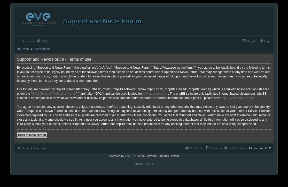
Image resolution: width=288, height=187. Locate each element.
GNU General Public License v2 (54, 93)
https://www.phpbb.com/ (237, 98)
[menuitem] (42, 41)
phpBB (129, 155)
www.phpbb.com (156, 93)
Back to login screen (32, 135)
